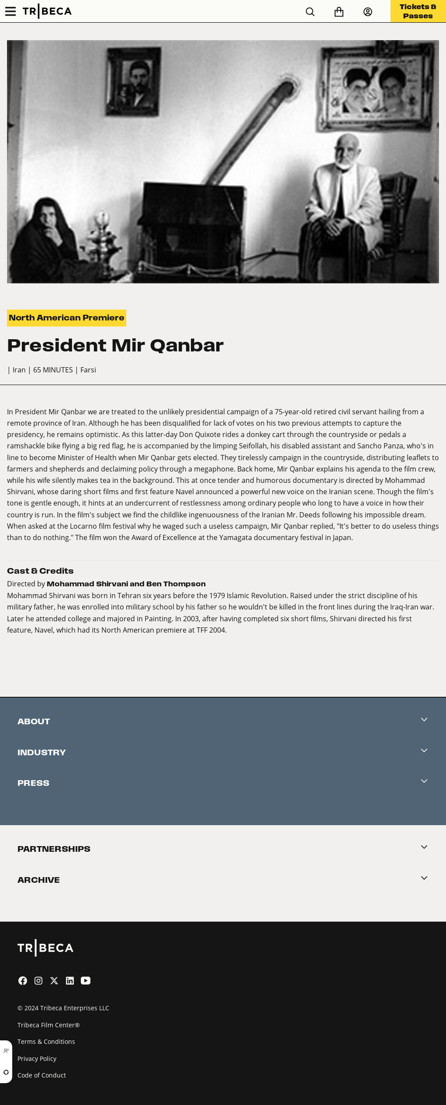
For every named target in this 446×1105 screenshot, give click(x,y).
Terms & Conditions (46, 1041)
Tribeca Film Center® (48, 1025)
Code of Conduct (41, 1075)
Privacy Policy (36, 1058)
